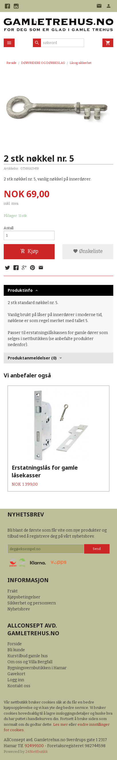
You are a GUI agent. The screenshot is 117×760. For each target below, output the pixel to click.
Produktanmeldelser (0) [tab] (32, 358)
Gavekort (16, 673)
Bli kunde (16, 650)
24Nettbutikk (36, 751)
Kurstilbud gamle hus (27, 656)
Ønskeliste (88, 251)
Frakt (12, 591)
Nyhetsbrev (18, 609)
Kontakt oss (18, 685)
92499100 (34, 745)
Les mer (61, 724)
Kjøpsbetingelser (23, 597)
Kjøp (29, 251)
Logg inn (15, 679)
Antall (8, 228)
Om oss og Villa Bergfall (29, 662)
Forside (11, 63)
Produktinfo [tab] (20, 290)
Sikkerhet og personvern (31, 603)
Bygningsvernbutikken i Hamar (37, 667)
